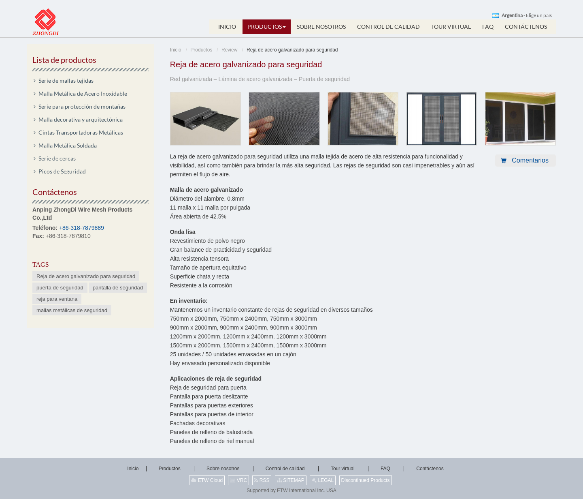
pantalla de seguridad (118, 288)
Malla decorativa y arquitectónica (80, 119)
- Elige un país (527, 15)
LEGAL (323, 480)
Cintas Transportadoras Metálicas (80, 132)
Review (229, 50)
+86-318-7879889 (81, 228)
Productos (201, 50)
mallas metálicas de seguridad (71, 310)
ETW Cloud (207, 480)
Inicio (175, 50)
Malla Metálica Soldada (67, 145)
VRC (238, 480)
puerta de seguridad (59, 288)
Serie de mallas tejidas (66, 80)
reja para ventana (56, 299)
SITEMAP (290, 480)
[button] (267, 26)
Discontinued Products (365, 480)
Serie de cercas (57, 158)
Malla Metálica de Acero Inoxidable (82, 93)
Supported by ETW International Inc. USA (291, 490)
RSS (261, 480)
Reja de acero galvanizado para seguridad (85, 276)
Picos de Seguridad (62, 171)
